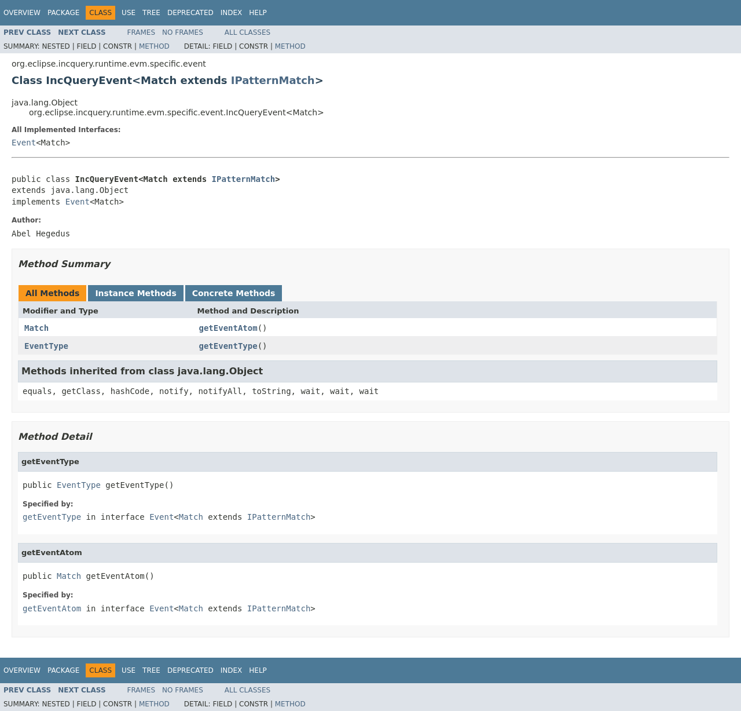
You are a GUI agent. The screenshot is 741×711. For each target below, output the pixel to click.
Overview (22, 13)
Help (258, 13)
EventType (46, 346)
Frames (141, 32)
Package (63, 13)
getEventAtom (228, 328)
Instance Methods (135, 293)
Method (154, 46)
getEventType (228, 346)
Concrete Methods (234, 293)
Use (128, 13)
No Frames (182, 32)
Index (232, 13)
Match (36, 328)
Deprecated (190, 13)
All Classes (247, 32)
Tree (151, 13)
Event (24, 142)
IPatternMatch (273, 80)
